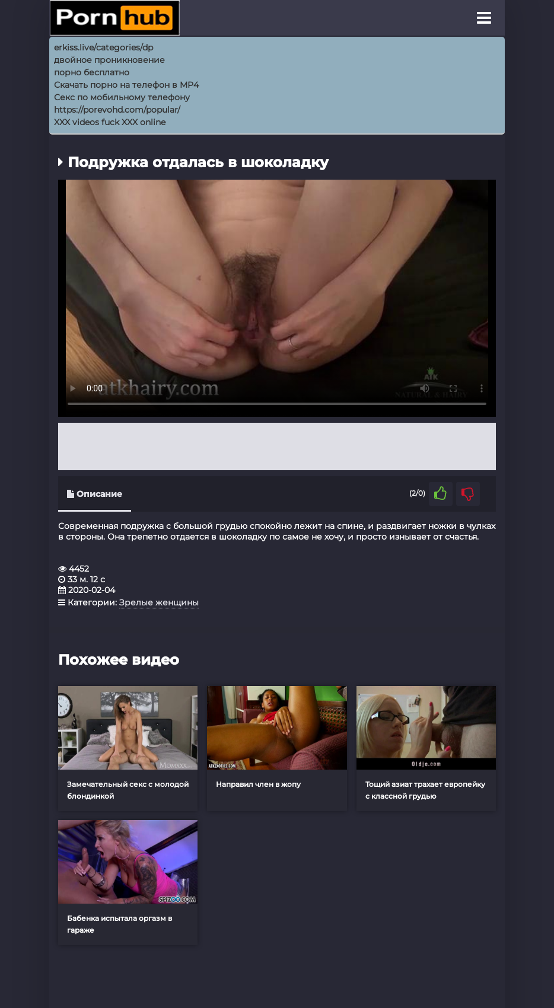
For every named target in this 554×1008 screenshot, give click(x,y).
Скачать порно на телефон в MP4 (126, 84)
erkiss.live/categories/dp (103, 47)
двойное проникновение (109, 60)
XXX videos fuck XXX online (109, 122)
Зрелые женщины (159, 602)
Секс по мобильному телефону (122, 97)
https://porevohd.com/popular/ (117, 109)
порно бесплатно (91, 72)
